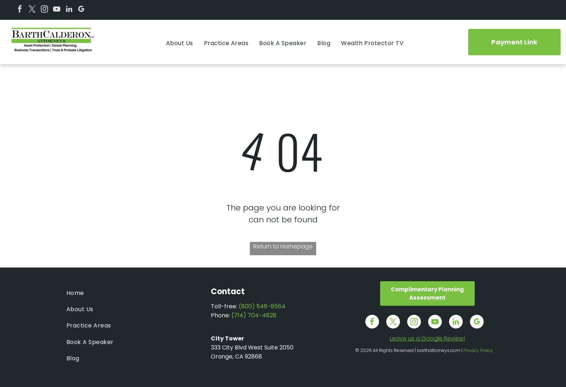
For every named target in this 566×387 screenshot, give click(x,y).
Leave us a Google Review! (427, 338)
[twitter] (32, 10)
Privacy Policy (478, 350)
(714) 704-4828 (254, 315)
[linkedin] (69, 10)
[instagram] (44, 10)
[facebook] (19, 10)
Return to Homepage (283, 246)
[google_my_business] (81, 10)
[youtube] (56, 10)
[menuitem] (180, 43)
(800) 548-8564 (262, 306)
